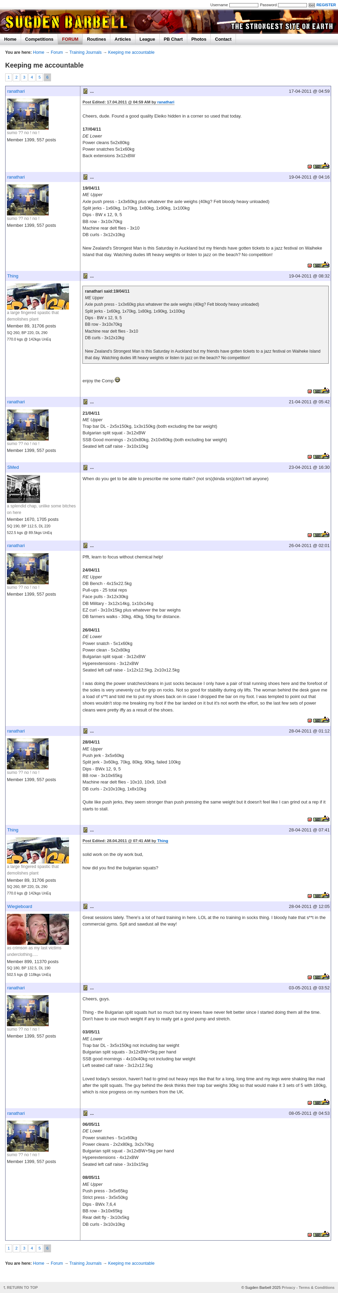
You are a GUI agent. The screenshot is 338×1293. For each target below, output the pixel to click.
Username (219, 5)
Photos (199, 39)
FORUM (70, 39)
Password (268, 5)
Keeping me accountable (131, 52)
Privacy (288, 1287)
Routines (96, 39)
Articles (123, 39)
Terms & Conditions (317, 1287)
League (147, 39)
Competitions (39, 39)
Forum (57, 52)
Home (10, 39)
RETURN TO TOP (22, 1287)
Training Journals (85, 52)
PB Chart (173, 39)
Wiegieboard (19, 906)
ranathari (16, 91)
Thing (12, 276)
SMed (13, 467)
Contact (223, 39)
